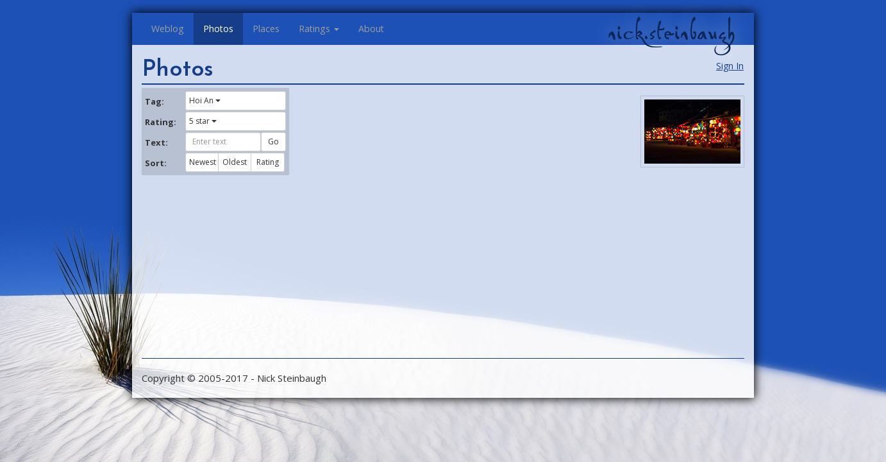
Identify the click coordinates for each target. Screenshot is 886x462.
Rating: (160, 122)
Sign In (730, 66)
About (371, 28)
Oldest (234, 162)
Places (266, 28)
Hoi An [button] (205, 100)
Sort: (156, 163)
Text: (156, 142)
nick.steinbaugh (671, 33)
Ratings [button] (319, 28)
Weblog (167, 28)
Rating (267, 162)
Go (273, 141)
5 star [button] (203, 121)
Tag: (154, 101)
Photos (218, 28)
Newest (202, 162)
